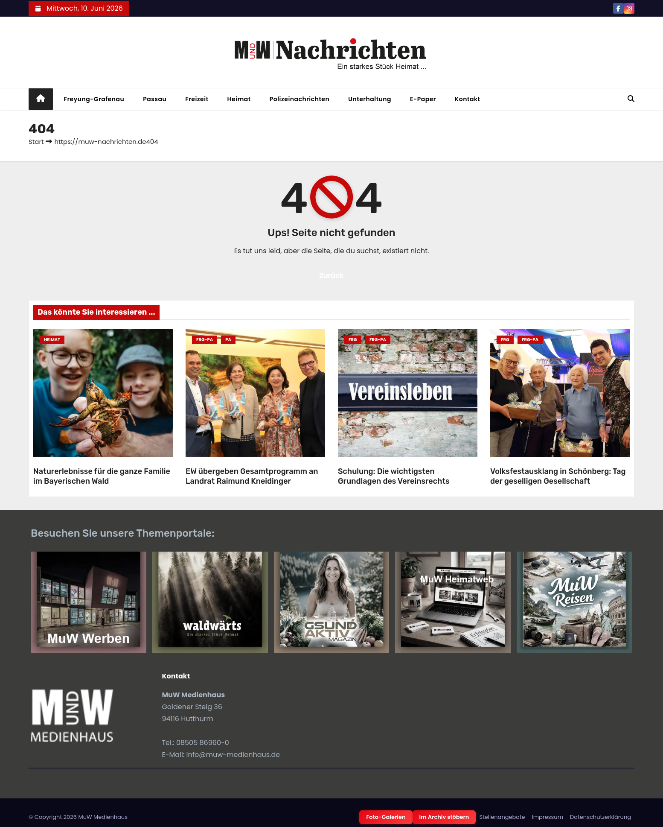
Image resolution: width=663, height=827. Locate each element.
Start (36, 141)
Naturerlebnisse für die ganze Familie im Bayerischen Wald (101, 476)
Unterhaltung (369, 99)
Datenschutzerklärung (600, 817)
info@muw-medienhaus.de (233, 755)
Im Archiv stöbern (444, 817)
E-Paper (423, 99)
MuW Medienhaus (103, 817)
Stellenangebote (502, 817)
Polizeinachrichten (300, 99)
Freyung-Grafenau (94, 99)
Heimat (239, 99)
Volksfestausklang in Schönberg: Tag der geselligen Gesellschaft (558, 476)
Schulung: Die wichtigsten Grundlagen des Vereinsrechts (394, 476)
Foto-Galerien (385, 817)
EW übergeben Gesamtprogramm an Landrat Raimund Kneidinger (252, 476)
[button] (631, 99)
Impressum (547, 817)
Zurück (331, 276)
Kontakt (467, 99)
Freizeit (196, 99)
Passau (154, 99)
